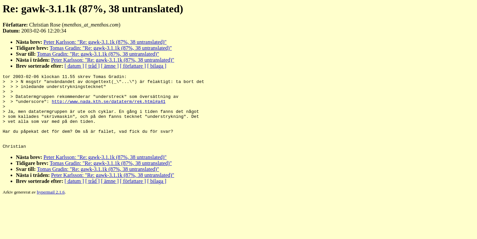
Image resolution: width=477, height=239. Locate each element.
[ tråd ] (92, 66)
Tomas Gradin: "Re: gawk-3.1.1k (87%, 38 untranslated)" (111, 48)
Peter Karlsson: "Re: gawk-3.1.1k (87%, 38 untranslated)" (105, 42)
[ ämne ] (110, 66)
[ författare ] (133, 66)
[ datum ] (74, 66)
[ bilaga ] (156, 66)
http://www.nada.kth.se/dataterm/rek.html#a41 (108, 107)
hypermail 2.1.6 (51, 206)
